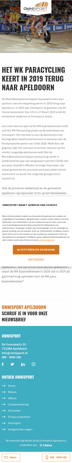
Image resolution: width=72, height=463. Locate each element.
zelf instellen (36, 259)
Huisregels (14, 423)
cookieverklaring (47, 240)
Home (11, 385)
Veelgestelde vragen (20, 429)
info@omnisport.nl (15, 353)
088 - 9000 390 (11, 357)
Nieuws (12, 392)
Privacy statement (19, 417)
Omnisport (36, 6)
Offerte (12, 398)
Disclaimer (14, 410)
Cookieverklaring (18, 404)
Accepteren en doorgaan (36, 249)
